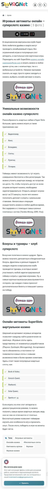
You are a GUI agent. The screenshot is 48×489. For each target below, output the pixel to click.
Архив (9, 15)
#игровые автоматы (23, 438)
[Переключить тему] (45, 5)
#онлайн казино (13, 442)
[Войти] (35, 5)
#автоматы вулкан (14, 446)
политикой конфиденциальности (21, 477)
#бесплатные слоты (32, 442)
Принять (24, 483)
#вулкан (29, 446)
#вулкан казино (13, 451)
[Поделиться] (17, 34)
